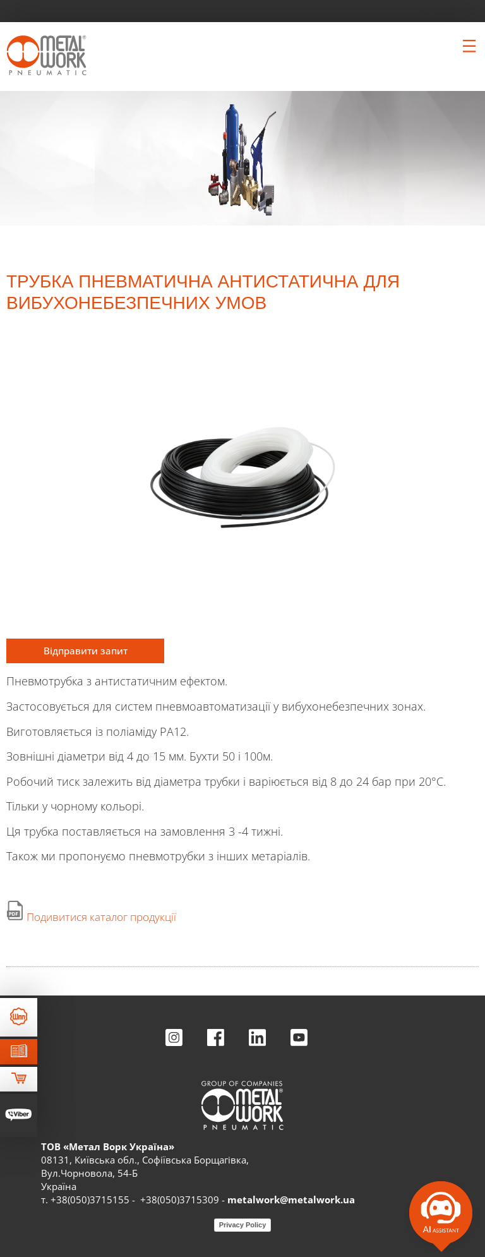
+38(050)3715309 (179, 1199)
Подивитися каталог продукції (101, 917)
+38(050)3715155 (90, 1199)
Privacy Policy (242, 1225)
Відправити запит (86, 650)
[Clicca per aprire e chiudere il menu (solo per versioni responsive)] (469, 46)
